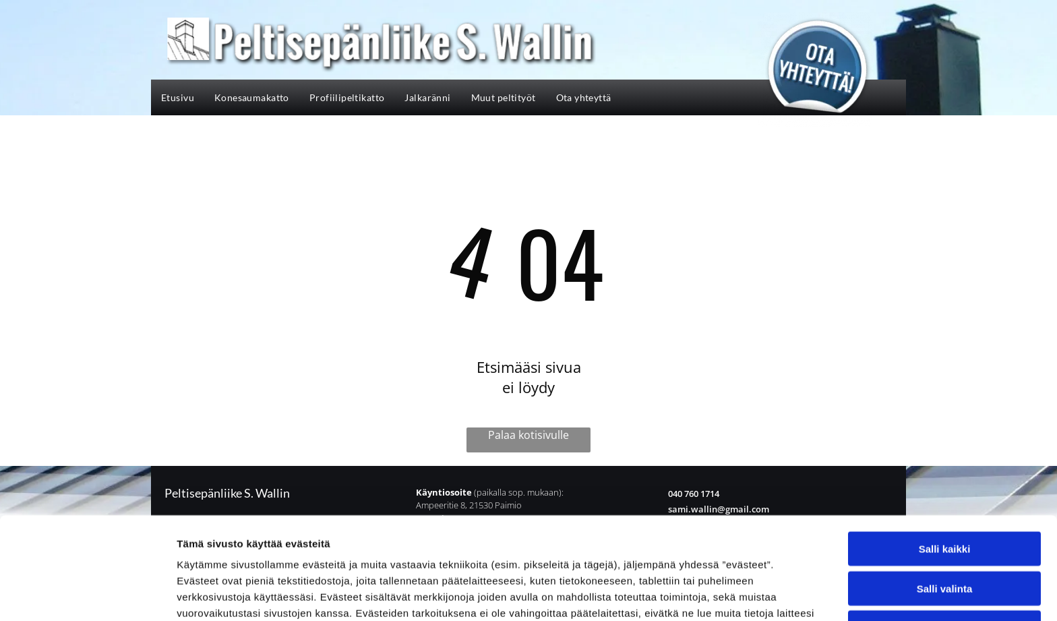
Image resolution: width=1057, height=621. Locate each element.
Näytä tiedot (721, 594)
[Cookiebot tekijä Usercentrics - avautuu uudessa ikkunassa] (87, 595)
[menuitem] (177, 97)
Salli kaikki (945, 455)
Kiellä (944, 533)
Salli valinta (945, 494)
